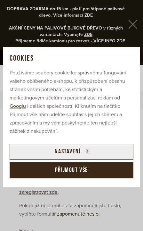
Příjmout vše (71, 170)
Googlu (18, 106)
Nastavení (67, 152)
